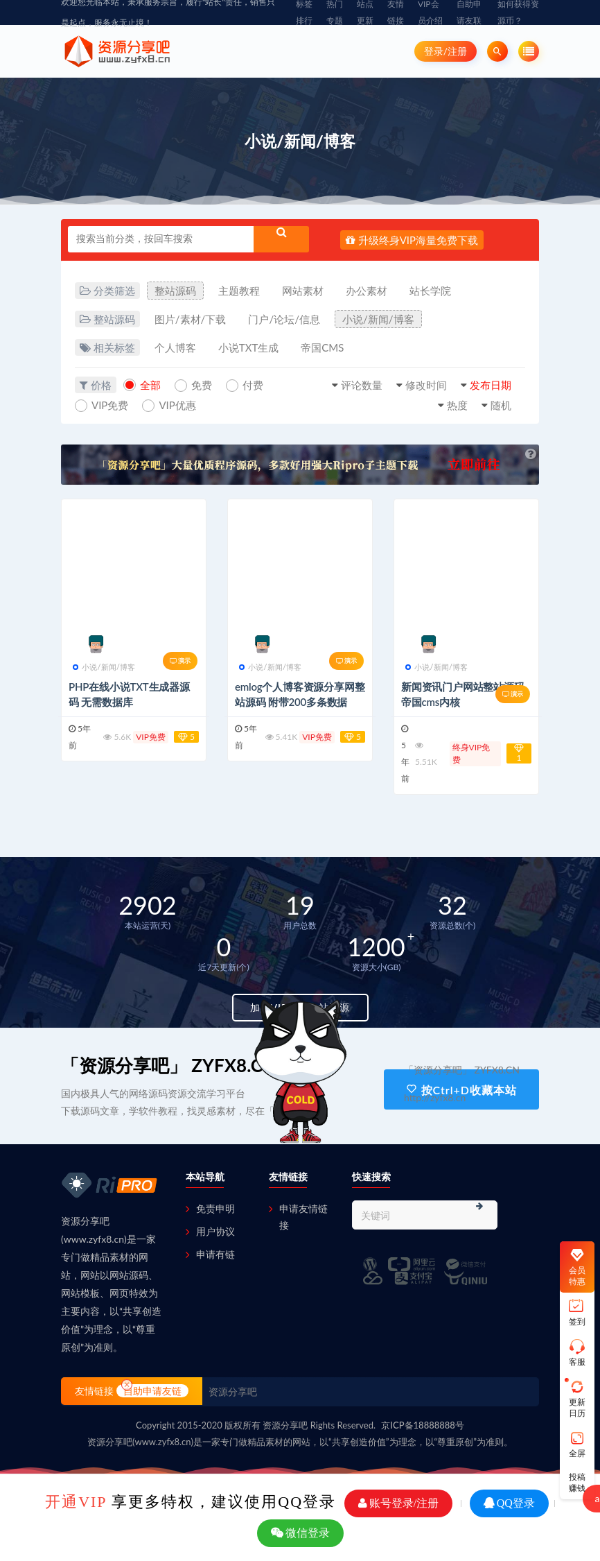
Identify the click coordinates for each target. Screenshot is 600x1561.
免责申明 (215, 1208)
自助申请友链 (152, 1391)
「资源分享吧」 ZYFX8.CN (168, 1065)
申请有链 (215, 1254)
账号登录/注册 (398, 1503)
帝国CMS (322, 347)
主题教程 (239, 290)
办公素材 (366, 290)
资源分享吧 (233, 1391)
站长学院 (430, 290)
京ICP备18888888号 (422, 1425)
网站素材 (303, 290)
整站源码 (175, 290)
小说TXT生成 (248, 347)
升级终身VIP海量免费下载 (412, 240)
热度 (457, 405)
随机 (501, 405)
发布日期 (490, 385)
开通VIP (76, 1501)
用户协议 (215, 1231)
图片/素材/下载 (191, 319)
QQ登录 (509, 1503)
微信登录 (300, 1533)
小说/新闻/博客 (378, 319)
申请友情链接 (303, 1216)
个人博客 (175, 347)
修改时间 (426, 385)
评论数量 (361, 385)
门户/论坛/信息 (284, 319)
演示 (180, 660)
